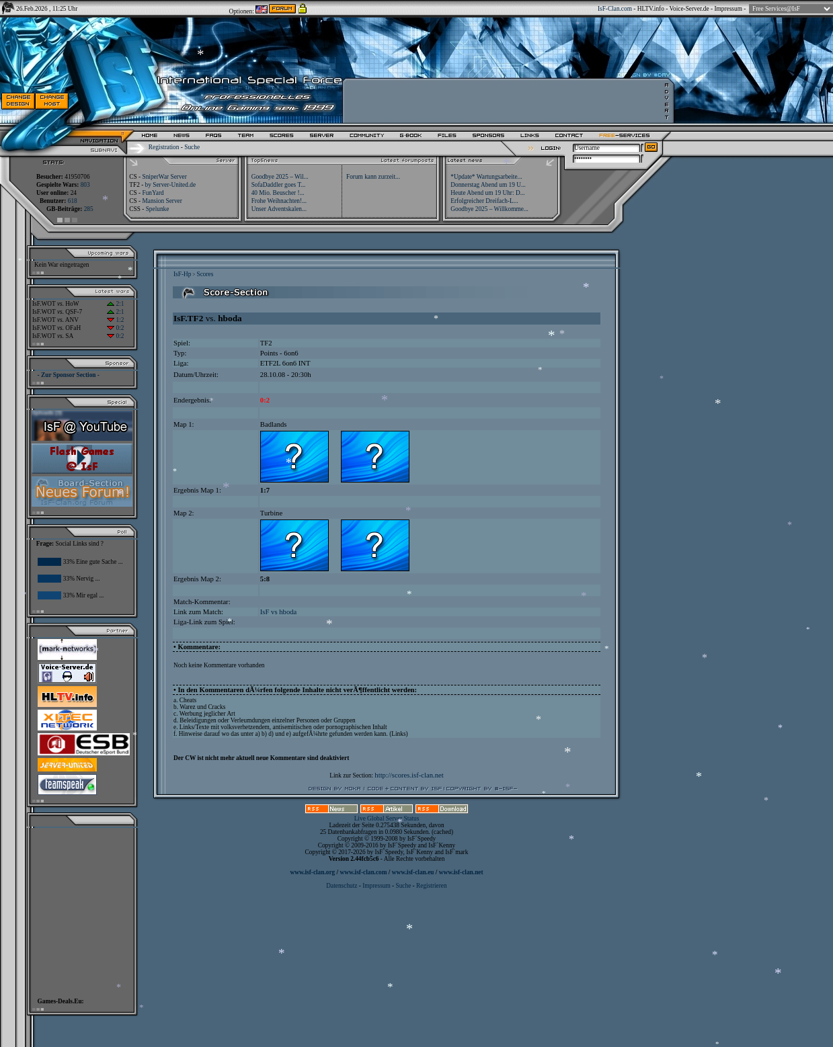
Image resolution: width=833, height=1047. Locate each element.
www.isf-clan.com (363, 872)
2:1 (115, 303)
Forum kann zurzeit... (373, 176)
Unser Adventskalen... (279, 209)
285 (88, 209)
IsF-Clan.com (615, 8)
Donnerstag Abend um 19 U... (488, 184)
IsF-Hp (182, 274)
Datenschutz (342, 885)
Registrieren (431, 885)
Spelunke (157, 209)
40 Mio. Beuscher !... (278, 193)
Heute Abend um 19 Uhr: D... (487, 193)
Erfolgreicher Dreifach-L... (484, 201)
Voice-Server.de (689, 8)
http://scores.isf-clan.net (408, 775)
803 (85, 184)
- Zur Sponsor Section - (69, 375)
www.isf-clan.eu (413, 872)
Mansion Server (162, 201)
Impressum (728, 8)
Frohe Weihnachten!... (279, 201)
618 (72, 201)
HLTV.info (650, 8)
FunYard (152, 193)
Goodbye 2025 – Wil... (280, 176)
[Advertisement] (78, 909)
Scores (204, 274)
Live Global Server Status (387, 818)
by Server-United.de (170, 184)
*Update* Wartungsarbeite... (486, 176)
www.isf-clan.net (461, 872)
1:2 (115, 320)
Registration (164, 147)
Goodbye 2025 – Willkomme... (489, 209)
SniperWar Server (164, 176)
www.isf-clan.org (312, 872)
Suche (192, 147)
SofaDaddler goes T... (278, 184)
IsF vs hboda (278, 612)
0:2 (115, 328)
